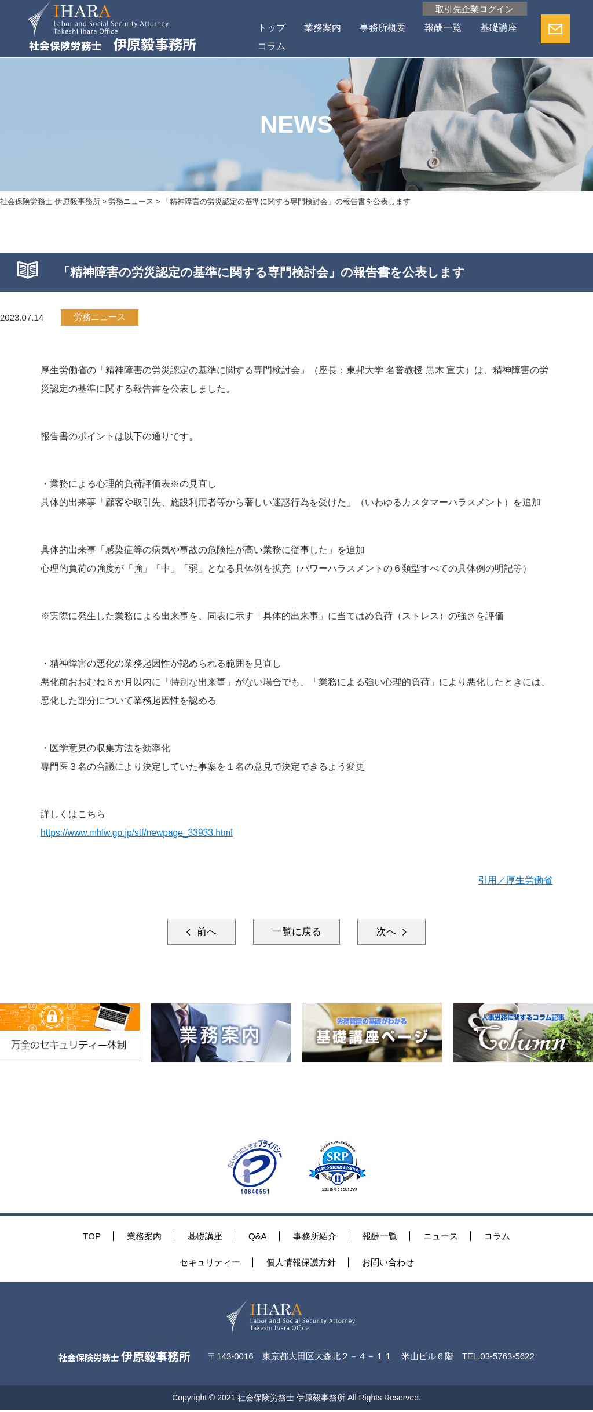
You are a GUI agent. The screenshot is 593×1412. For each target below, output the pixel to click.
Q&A (257, 1237)
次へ (395, 932)
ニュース (440, 1237)
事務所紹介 (314, 1237)
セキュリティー (210, 1263)
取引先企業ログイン (472, 9)
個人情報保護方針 (301, 1263)
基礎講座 (274, 47)
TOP (92, 1237)
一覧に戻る (296, 932)
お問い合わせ (388, 1263)
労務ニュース (100, 317)
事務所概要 (381, 28)
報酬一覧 (441, 28)
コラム (325, 47)
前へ (198, 932)
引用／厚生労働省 (515, 880)
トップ (270, 28)
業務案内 (320, 28)
